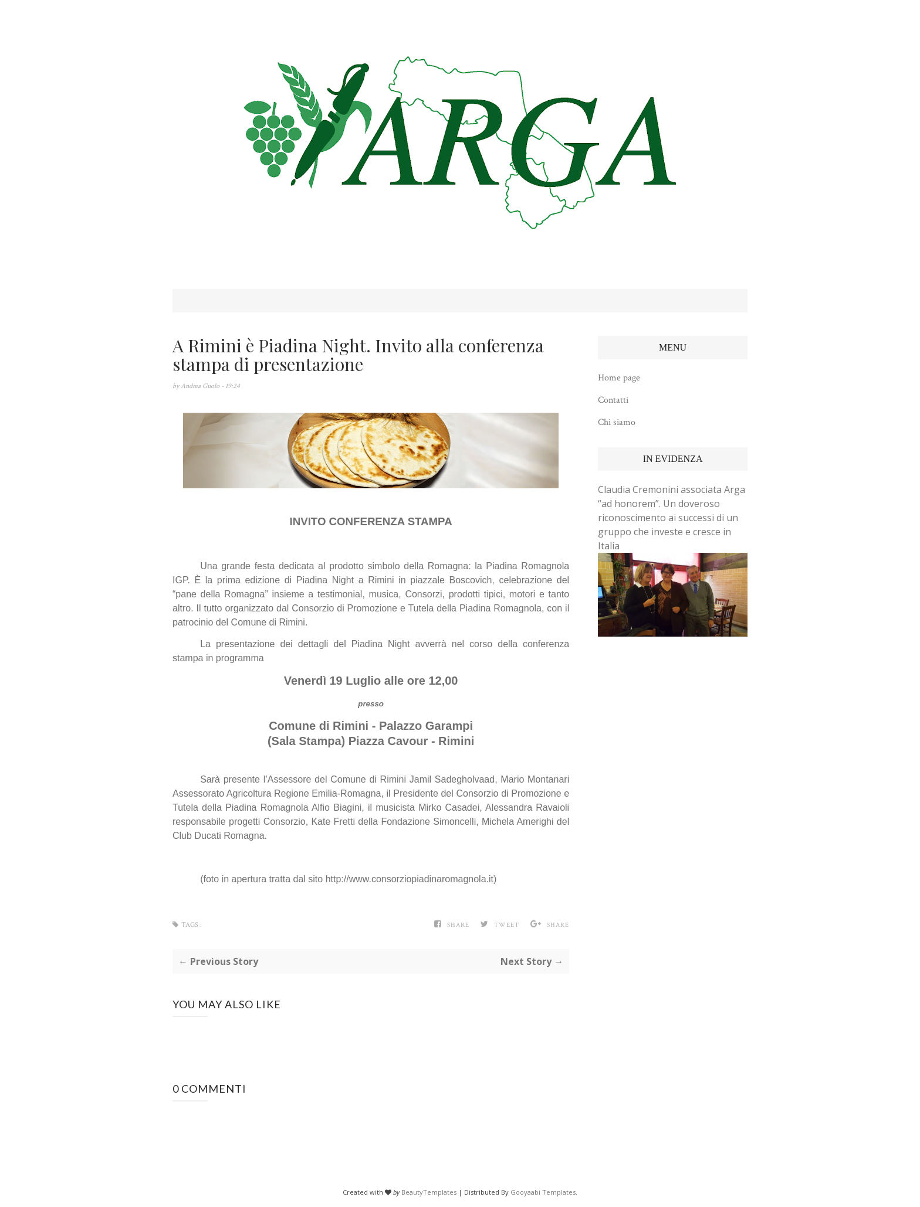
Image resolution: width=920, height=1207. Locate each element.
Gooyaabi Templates (543, 1192)
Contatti (613, 400)
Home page (619, 378)
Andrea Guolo (201, 386)
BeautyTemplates (428, 1192)
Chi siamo (616, 422)
